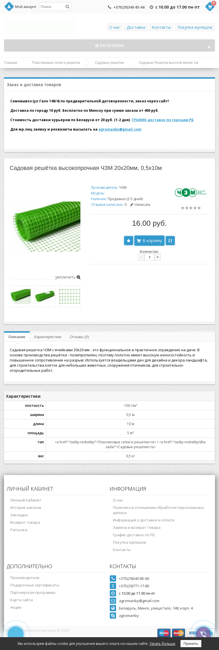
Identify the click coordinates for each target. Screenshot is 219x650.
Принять (190, 643)
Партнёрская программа (32, 592)
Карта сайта (21, 599)
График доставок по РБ (134, 534)
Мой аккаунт (25, 6)
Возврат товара (25, 522)
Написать (140, 204)
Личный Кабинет (25, 500)
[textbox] (55, 6)
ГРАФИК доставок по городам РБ (163, 119)
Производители (24, 577)
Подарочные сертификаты (34, 585)
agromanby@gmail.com (119, 129)
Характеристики (47, 337)
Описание (16, 337)
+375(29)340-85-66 (129, 7)
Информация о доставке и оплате (144, 520)
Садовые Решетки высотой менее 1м (168, 63)
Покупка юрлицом (194, 27)
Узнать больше (162, 643)
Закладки (19, 514)
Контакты (161, 27)
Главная (10, 63)
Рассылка (18, 529)
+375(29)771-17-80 (134, 585)
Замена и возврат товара (137, 527)
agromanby (129, 615)
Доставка (136, 27)
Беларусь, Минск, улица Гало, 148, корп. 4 (156, 608)
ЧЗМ (123, 187)
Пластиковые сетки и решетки (56, 63)
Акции (15, 607)
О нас (114, 27)
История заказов (25, 507)
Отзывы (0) (79, 337)
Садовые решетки (109, 63)
